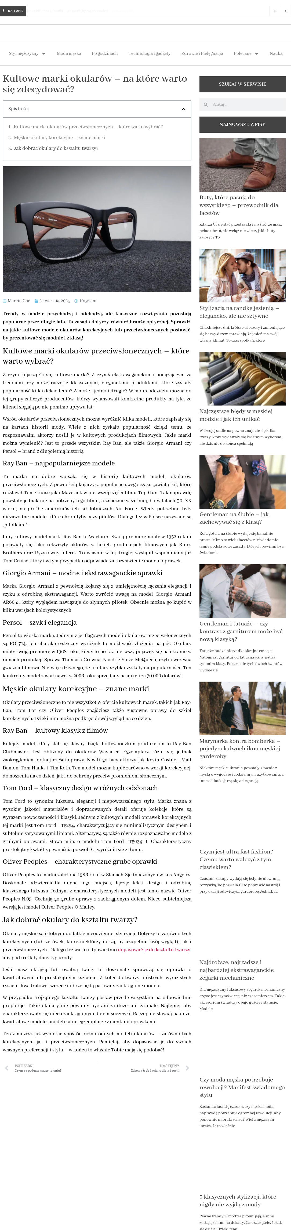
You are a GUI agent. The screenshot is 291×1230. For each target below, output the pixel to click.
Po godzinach (105, 53)
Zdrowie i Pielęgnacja (202, 53)
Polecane (246, 54)
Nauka (276, 53)
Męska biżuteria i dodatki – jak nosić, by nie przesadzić (71, 11)
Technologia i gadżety (150, 53)
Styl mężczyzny (27, 54)
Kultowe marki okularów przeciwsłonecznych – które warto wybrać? (88, 127)
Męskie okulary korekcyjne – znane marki (60, 138)
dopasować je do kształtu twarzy (154, 950)
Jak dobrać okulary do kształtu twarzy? (56, 148)
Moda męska (69, 53)
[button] (183, 109)
